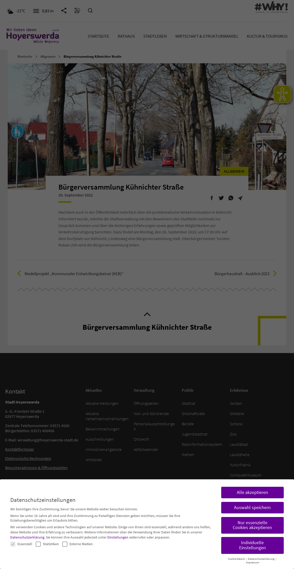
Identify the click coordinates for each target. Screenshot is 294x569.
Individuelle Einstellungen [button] (252, 543)
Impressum (252, 560)
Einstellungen (117, 535)
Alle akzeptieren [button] (252, 490)
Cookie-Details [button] (237, 556)
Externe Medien (77, 542)
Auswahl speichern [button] (252, 505)
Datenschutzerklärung (27, 535)
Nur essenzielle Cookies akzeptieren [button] (252, 523)
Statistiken (47, 542)
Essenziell (21, 542)
